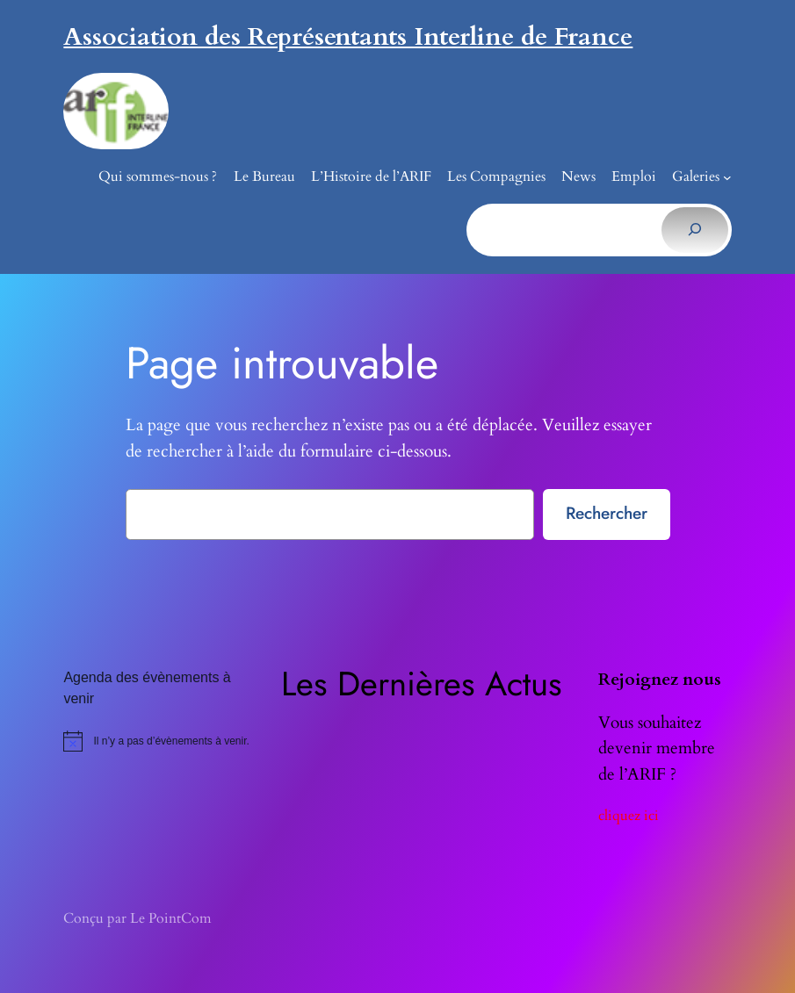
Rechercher (606, 512)
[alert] (163, 741)
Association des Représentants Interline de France (347, 36)
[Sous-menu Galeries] (727, 177)
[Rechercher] (694, 230)
